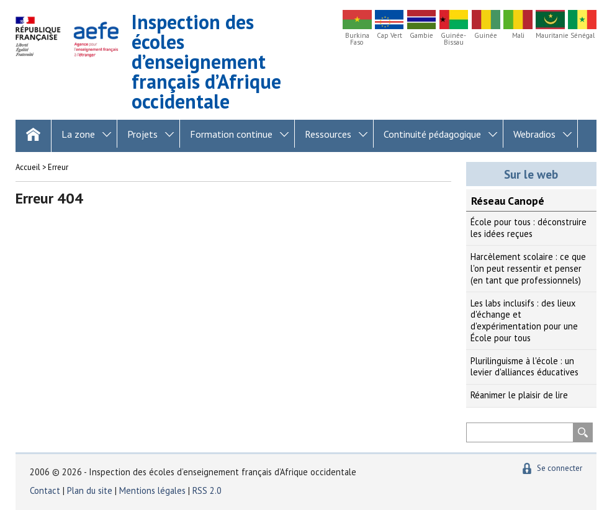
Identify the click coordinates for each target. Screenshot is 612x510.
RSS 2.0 (207, 490)
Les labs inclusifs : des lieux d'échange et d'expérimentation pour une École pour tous (524, 320)
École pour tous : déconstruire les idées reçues (528, 227)
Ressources (328, 134)
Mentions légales (152, 490)
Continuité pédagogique (432, 134)
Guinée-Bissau (453, 39)
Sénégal (582, 35)
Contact (45, 490)
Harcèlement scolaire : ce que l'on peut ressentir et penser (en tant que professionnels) (528, 268)
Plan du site (91, 490)
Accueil (28, 167)
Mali (518, 35)
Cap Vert (389, 35)
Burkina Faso (357, 39)
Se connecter (559, 468)
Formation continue (231, 134)
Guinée (485, 35)
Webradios (534, 134)
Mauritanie (550, 35)
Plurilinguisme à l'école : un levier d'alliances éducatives (524, 366)
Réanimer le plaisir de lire (519, 395)
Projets (142, 134)
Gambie (421, 35)
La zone (78, 134)
